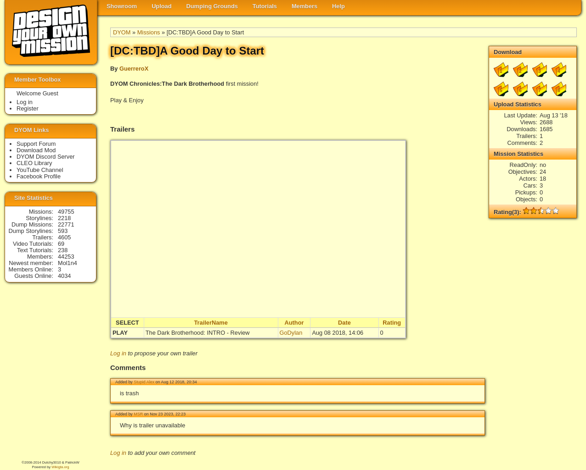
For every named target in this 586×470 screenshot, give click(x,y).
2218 (64, 218)
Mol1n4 (67, 263)
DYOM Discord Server (46, 156)
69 (61, 243)
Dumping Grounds (212, 6)
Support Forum (36, 143)
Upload (161, 6)
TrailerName (210, 322)
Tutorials (265, 6)
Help (338, 6)
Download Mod (36, 150)
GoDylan (291, 332)
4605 (64, 237)
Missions (148, 32)
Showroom (122, 6)
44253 (66, 256)
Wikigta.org (60, 467)
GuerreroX (133, 68)
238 (63, 250)
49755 (66, 211)
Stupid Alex (144, 382)
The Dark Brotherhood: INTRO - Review (198, 332)
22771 (66, 224)
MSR (138, 414)
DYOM (121, 32)
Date (344, 322)
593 (63, 230)
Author (294, 322)
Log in (118, 353)
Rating (392, 322)
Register (28, 108)
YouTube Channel (40, 169)
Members (304, 6)
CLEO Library (34, 163)
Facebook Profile (39, 176)
